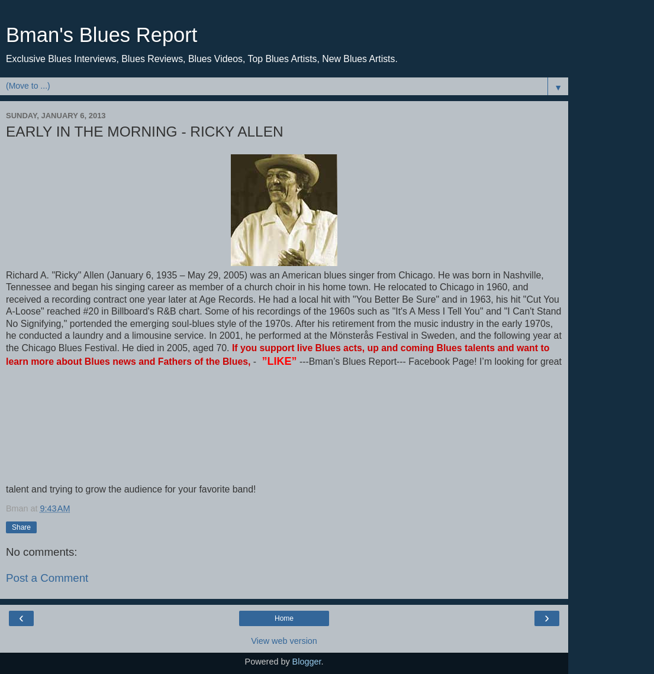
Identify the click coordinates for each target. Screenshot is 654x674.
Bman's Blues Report (101, 35)
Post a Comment (47, 578)
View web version (284, 641)
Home (284, 618)
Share (21, 527)
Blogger (306, 661)
